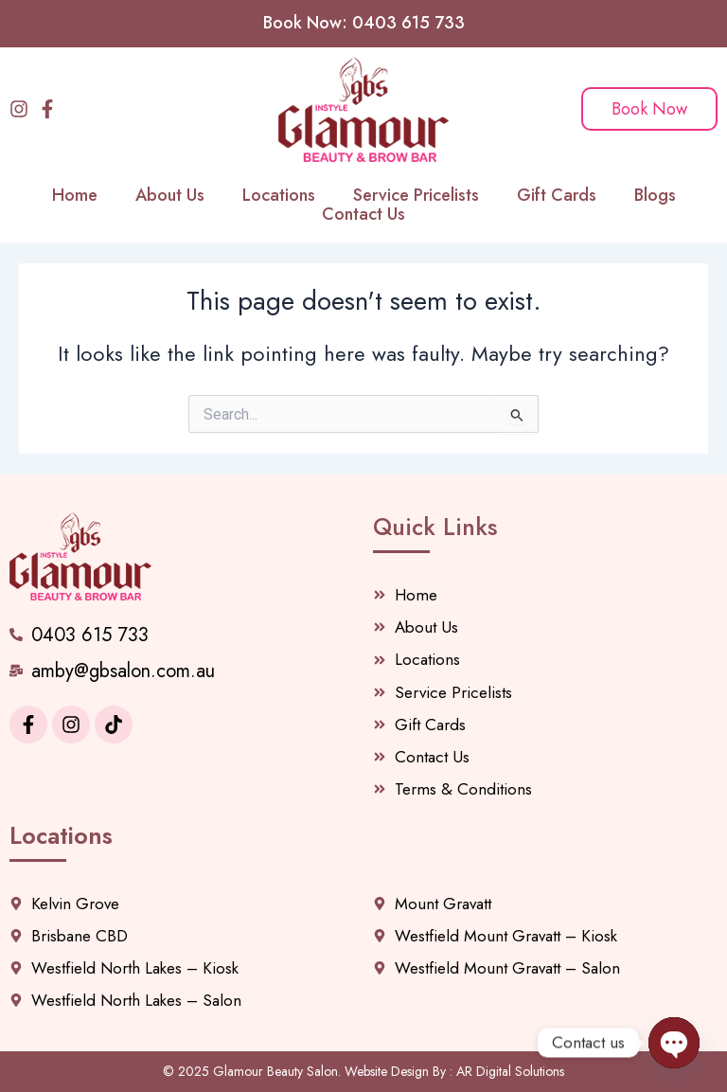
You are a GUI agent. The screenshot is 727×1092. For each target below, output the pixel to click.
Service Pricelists (416, 195)
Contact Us (363, 214)
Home (75, 195)
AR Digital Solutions (510, 1071)
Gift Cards (556, 195)
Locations (278, 195)
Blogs (655, 195)
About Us (169, 195)
